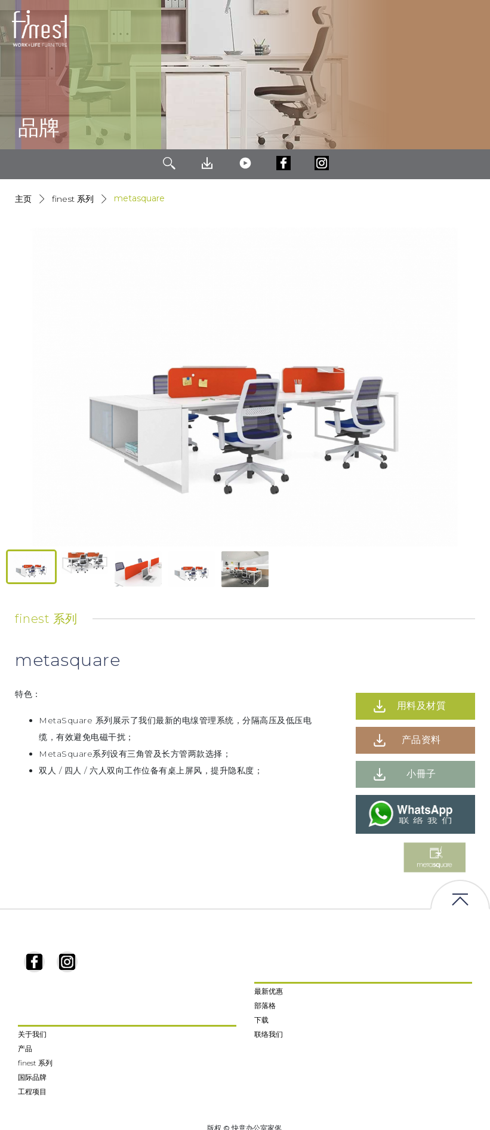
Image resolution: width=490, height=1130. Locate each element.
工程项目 (32, 1091)
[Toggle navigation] (471, 29)
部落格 (265, 1005)
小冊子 (421, 773)
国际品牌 (32, 1077)
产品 (25, 1048)
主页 (23, 199)
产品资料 (421, 739)
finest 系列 (35, 1062)
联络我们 (268, 1034)
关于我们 (32, 1034)
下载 (261, 1019)
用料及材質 (421, 705)
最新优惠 (268, 991)
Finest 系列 (73, 199)
